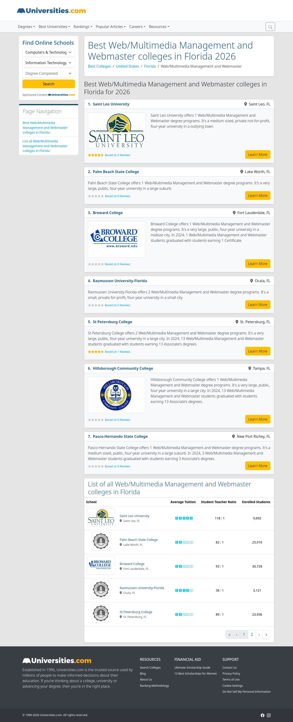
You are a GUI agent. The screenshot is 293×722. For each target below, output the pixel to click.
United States (127, 66)
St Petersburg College (112, 321)
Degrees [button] (25, 26)
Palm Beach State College (116, 171)
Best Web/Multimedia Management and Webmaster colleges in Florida (45, 128)
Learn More (257, 154)
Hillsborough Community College (123, 368)
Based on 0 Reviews (117, 196)
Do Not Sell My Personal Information (246, 692)
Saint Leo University (111, 104)
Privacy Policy (231, 673)
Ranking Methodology (154, 686)
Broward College (108, 212)
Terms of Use (231, 679)
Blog (143, 673)
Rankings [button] (82, 26)
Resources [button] (158, 26)
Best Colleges (99, 66)
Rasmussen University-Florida (120, 280)
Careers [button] (136, 26)
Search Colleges (150, 668)
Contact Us (229, 668)
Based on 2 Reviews (117, 155)
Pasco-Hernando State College (120, 436)
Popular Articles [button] (109, 26)
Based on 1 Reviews (117, 352)
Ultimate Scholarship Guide (192, 668)
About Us (146, 679)
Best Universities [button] (53, 26)
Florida (150, 66)
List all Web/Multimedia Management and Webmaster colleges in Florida (45, 146)
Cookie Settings (232, 686)
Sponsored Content (34, 94)
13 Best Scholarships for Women (195, 673)
